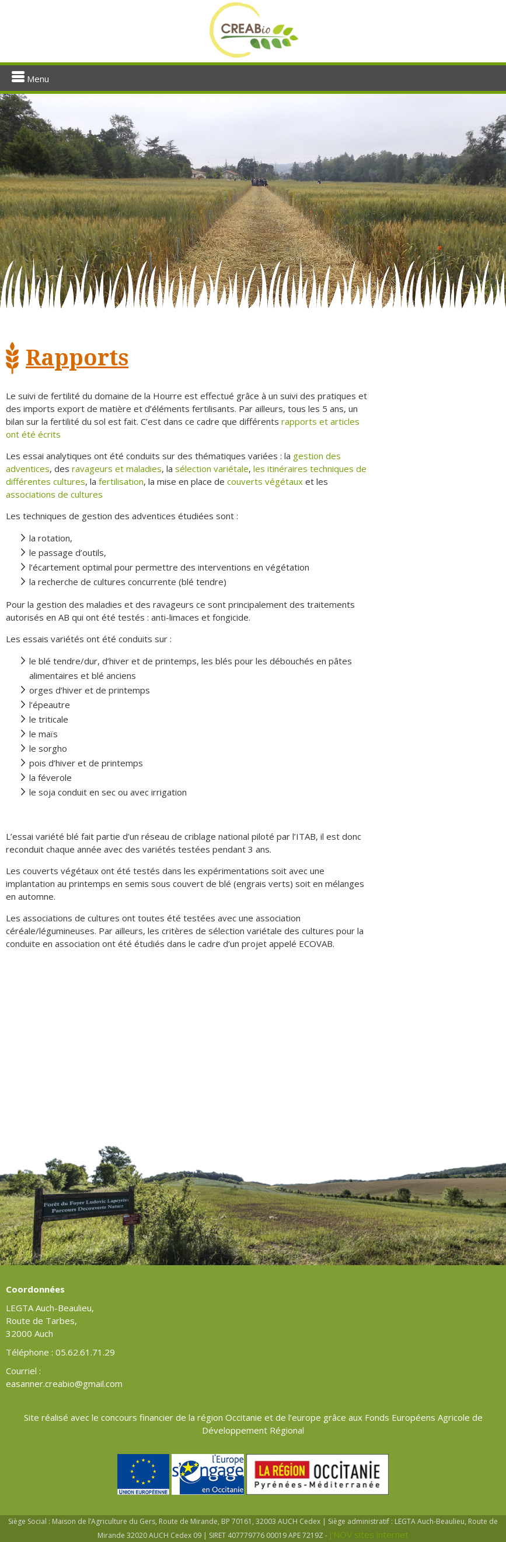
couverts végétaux (265, 481)
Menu (30, 78)
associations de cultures (54, 494)
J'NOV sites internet (369, 1534)
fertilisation (121, 481)
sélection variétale (212, 468)
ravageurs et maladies (117, 468)
